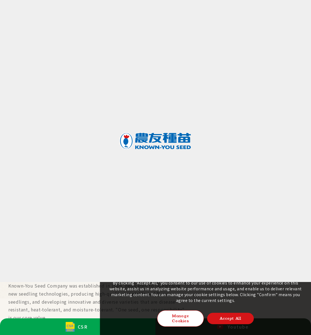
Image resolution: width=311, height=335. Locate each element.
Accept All (230, 318)
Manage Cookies (180, 318)
